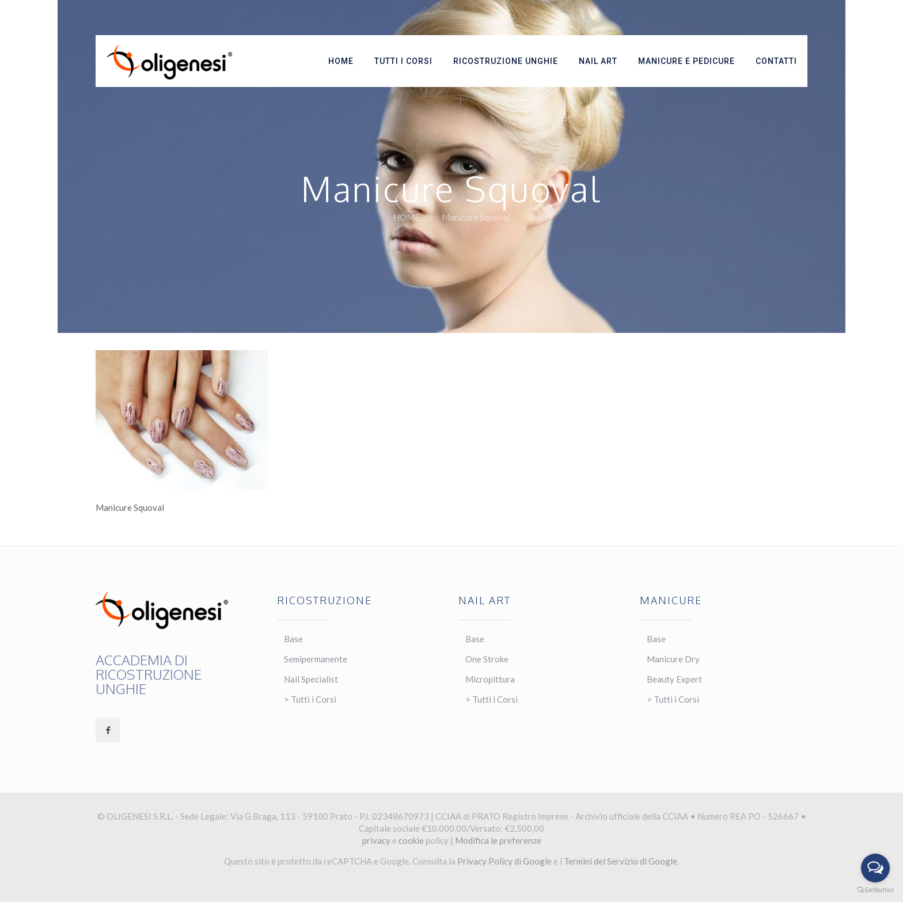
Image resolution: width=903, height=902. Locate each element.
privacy (376, 840)
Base (293, 639)
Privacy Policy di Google (504, 861)
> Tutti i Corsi (310, 699)
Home (406, 217)
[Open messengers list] (875, 868)
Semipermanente (315, 659)
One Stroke (487, 659)
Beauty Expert (674, 679)
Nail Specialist (311, 679)
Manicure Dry (673, 659)
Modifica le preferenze (498, 840)
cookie (411, 840)
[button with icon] (108, 730)
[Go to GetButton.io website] (875, 890)
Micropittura (490, 679)
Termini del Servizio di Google (620, 861)
